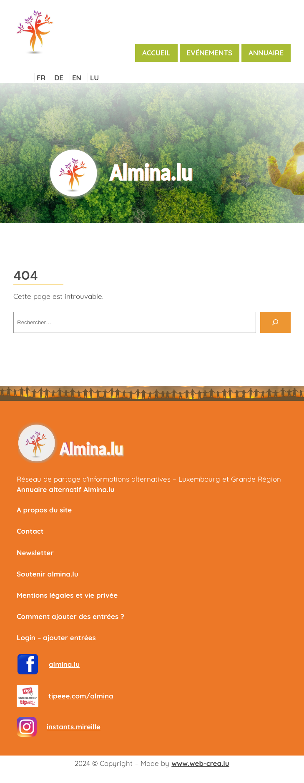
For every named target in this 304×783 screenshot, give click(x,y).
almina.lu (64, 664)
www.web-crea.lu (200, 763)
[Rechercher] (275, 322)
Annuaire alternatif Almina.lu (65, 489)
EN (76, 77)
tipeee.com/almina (80, 695)
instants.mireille (73, 726)
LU (94, 77)
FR (41, 77)
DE (58, 77)
